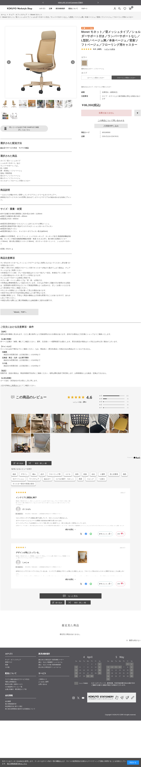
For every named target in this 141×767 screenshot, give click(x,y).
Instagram (73, 698)
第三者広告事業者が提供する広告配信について (20, 709)
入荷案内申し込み (111, 126)
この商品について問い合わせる (111, 120)
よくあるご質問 (43, 682)
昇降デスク (8, 662)
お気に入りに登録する (137, 113)
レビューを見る (109, 49)
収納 (6, 665)
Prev (9, 62)
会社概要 (8, 701)
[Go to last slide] (43, 2)
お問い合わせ (42, 684)
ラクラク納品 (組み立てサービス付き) (17, 679)
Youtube (83, 698)
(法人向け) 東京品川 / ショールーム (49, 667)
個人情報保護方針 (11, 704)
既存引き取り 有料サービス (14, 684)
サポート (84, 8)
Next (73, 62)
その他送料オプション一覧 (13, 687)
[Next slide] (98, 2)
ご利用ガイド (15, 385)
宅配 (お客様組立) (10, 682)
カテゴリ (42, 8)
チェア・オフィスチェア (13, 660)
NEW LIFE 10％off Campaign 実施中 (70, 2)
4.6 (89, 397)
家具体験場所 (60, 8)
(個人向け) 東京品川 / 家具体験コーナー (51, 660)
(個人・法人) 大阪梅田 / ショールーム (50, 662)
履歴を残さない (135, 640)
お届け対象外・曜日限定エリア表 (16, 689)
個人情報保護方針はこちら (17, 764)
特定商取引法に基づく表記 (13, 706)
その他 (7, 667)
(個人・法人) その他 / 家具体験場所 (49, 665)
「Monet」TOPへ (19, 312)
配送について (73, 8)
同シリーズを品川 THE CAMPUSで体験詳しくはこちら (24, 128)
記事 (50, 8)
